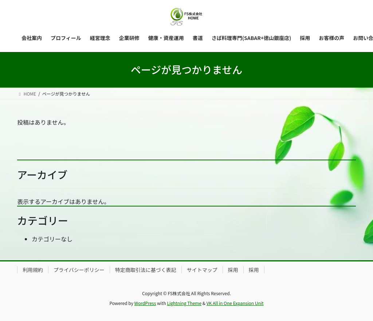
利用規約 (33, 269)
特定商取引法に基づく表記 (145, 269)
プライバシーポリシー (79, 269)
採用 (233, 269)
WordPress (145, 303)
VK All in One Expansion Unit (235, 303)
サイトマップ (202, 269)
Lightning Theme (184, 303)
